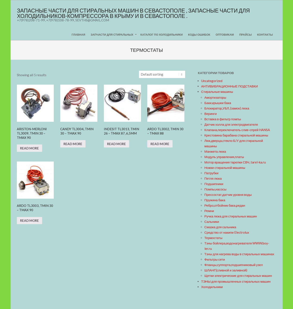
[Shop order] (162, 74)
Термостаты (213, 238)
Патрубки (211, 173)
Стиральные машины (217, 91)
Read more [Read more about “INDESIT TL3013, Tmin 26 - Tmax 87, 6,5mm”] (116, 144)
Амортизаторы (215, 97)
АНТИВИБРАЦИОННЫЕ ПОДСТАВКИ (229, 86)
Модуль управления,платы (224, 157)
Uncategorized (211, 81)
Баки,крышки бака (217, 103)
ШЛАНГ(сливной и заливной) (225, 270)
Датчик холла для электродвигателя (231, 124)
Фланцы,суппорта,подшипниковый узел (233, 265)
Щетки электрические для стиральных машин (238, 275)
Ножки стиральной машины (224, 168)
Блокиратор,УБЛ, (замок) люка (226, 108)
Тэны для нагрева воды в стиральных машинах (239, 254)
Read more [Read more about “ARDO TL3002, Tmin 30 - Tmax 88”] (159, 144)
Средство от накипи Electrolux (226, 232)
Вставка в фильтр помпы (222, 119)
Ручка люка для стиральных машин (230, 216)
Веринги (210, 114)
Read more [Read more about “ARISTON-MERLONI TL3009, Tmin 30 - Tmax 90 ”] (29, 148)
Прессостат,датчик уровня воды (228, 194)
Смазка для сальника (220, 227)
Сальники (211, 221)
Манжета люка (215, 151)
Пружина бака (214, 200)
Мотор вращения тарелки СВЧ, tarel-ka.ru (235, 162)
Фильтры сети (214, 259)
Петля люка (213, 178)
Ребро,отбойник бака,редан (224, 205)
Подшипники (213, 184)
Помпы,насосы (215, 189)
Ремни (209, 211)
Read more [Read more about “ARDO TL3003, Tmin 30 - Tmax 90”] (29, 220)
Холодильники (212, 287)
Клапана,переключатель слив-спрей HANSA (237, 130)
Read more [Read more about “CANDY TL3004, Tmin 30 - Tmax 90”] (72, 144)
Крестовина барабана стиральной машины (236, 135)
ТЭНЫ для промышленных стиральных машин (236, 281)
